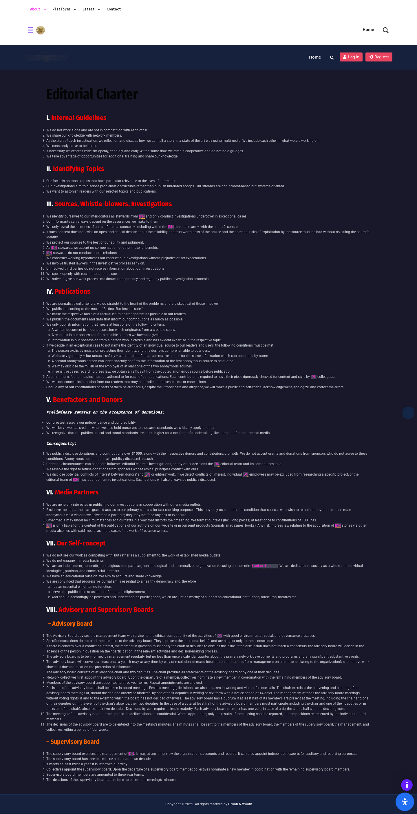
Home (315, 57)
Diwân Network (240, 804)
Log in (351, 57)
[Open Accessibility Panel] (405, 802)
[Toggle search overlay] (332, 57)
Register (379, 57)
